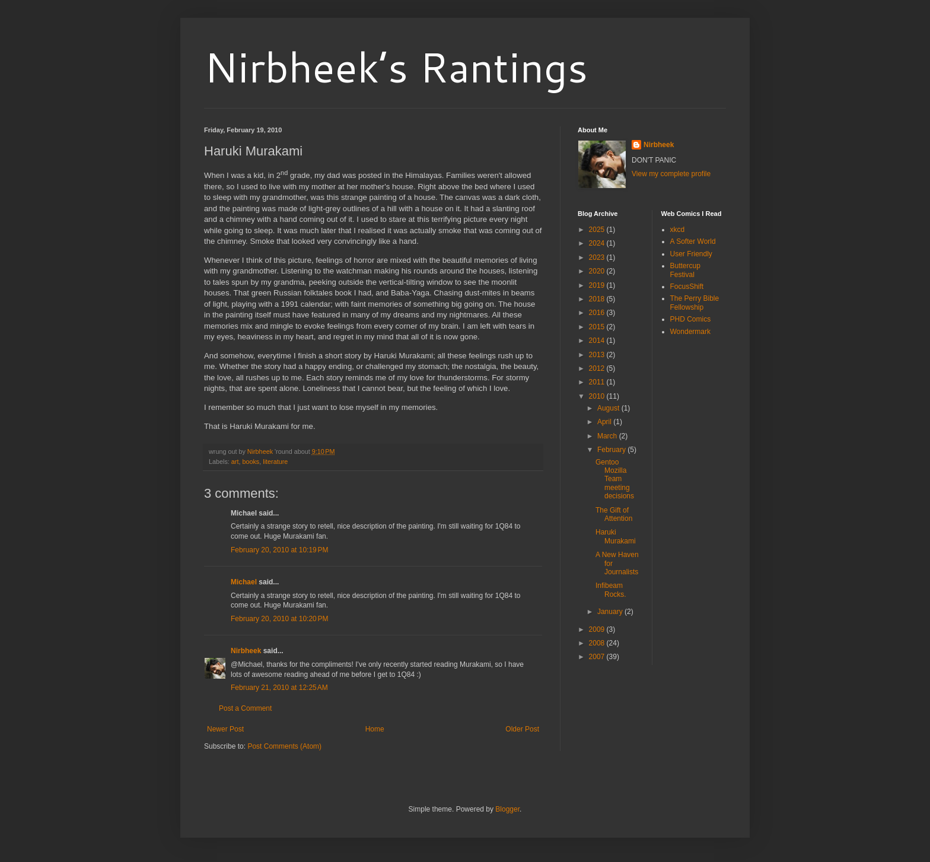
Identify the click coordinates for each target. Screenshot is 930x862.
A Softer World (693, 241)
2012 (598, 368)
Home (374, 729)
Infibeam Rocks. (610, 589)
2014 (598, 340)
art (235, 461)
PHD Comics (690, 319)
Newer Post (225, 729)
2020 (598, 271)
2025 (598, 229)
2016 (598, 312)
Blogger (507, 809)
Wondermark (690, 331)
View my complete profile (671, 174)
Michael (244, 582)
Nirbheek (246, 651)
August (609, 408)
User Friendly (691, 254)
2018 (598, 299)
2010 (598, 396)
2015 (598, 327)
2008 (598, 643)
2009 (598, 629)
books (250, 461)
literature (275, 461)
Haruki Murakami (615, 536)
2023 (598, 257)
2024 (598, 243)
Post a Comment (245, 708)
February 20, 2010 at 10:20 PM (279, 619)
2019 (598, 285)
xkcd (677, 229)
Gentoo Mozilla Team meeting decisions (614, 479)
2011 (598, 382)
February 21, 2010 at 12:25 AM (279, 687)
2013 (598, 355)
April (605, 422)
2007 (598, 657)
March (608, 436)
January (611, 611)
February (612, 450)
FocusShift (687, 286)
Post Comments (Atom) (284, 746)
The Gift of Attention (613, 514)
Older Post (522, 729)
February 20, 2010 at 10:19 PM (279, 550)
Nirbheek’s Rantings (396, 66)
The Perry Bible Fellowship (694, 302)
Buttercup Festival (685, 270)
